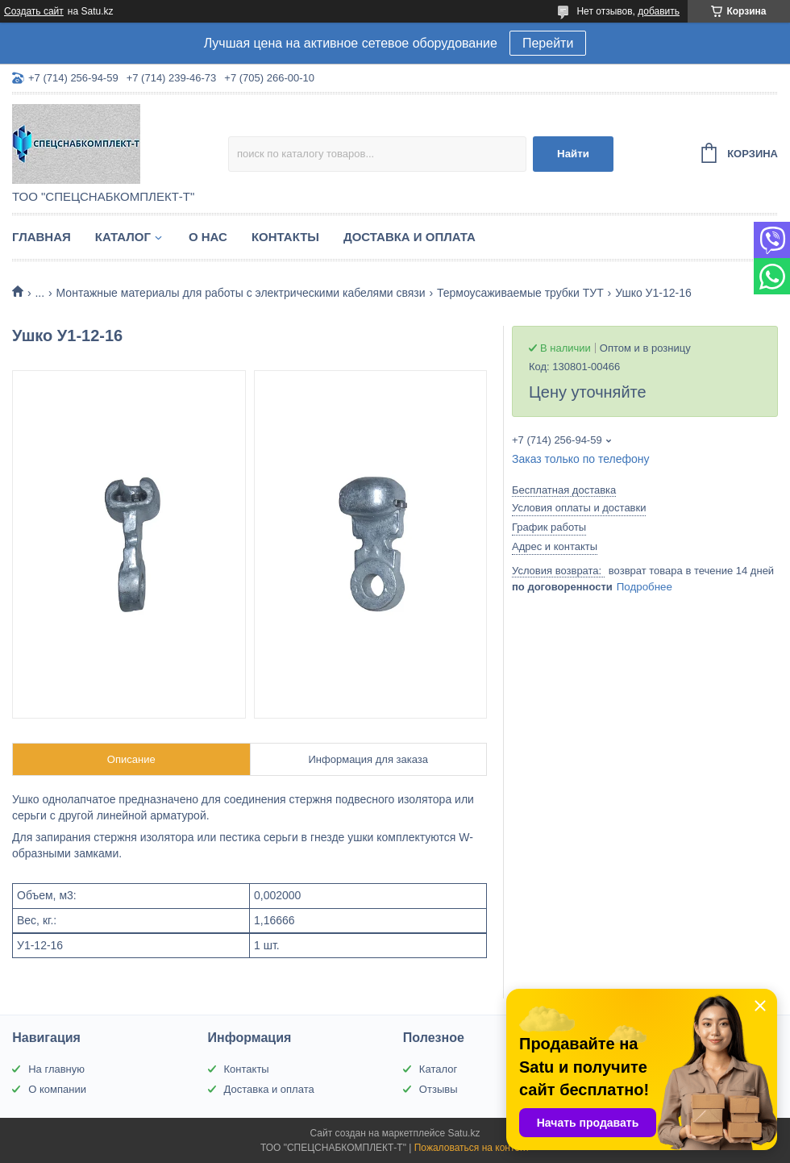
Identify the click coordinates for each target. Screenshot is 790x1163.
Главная (41, 237)
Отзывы (438, 1089)
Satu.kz (463, 1133)
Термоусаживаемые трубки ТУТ (520, 292)
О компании (57, 1089)
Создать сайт (34, 11)
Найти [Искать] (573, 154)
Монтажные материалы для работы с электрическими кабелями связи (241, 292)
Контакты (285, 237)
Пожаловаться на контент (472, 1147)
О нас (208, 237)
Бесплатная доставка (564, 490)
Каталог (123, 237)
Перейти (547, 43)
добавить (659, 11)
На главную (56, 1069)
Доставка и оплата (409, 237)
